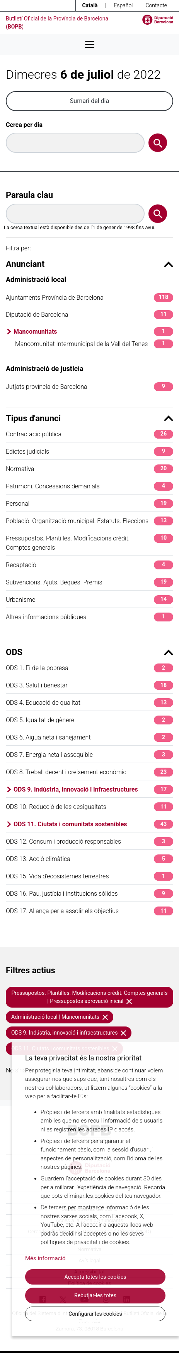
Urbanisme (89, 599)
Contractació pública (89, 434)
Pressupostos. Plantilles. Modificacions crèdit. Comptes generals (89, 542)
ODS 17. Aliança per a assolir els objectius (89, 911)
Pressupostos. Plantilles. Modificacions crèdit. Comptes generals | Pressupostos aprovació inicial (90, 997)
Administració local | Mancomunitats (59, 1017)
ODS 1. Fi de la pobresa (89, 667)
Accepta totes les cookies (95, 1277)
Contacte (156, 5)
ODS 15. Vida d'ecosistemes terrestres (89, 876)
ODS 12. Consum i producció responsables (89, 841)
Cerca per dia (24, 124)
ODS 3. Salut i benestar (89, 685)
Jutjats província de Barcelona (89, 386)
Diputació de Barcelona (89, 314)
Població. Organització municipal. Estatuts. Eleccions (89, 521)
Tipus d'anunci (89, 418)
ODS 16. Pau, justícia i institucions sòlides (89, 893)
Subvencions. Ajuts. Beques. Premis (89, 582)
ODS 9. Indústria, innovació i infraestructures (93, 789)
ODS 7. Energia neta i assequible (89, 754)
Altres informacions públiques (89, 617)
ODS (89, 652)
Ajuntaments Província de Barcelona (89, 297)
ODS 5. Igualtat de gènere (89, 720)
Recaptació (89, 564)
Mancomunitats (93, 331)
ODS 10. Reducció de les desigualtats (89, 806)
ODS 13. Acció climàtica (89, 858)
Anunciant (89, 264)
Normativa (89, 468)
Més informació (45, 1258)
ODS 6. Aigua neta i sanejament (89, 737)
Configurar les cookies (95, 1314)
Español (123, 5)
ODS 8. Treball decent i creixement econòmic (89, 772)
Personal (89, 503)
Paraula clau (29, 195)
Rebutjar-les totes (95, 1295)
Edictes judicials (89, 451)
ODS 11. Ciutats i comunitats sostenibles (93, 824)
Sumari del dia (89, 101)
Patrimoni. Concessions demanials (89, 486)
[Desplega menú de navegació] (89, 44)
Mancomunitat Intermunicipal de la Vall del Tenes (94, 343)
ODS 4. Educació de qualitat (89, 702)
